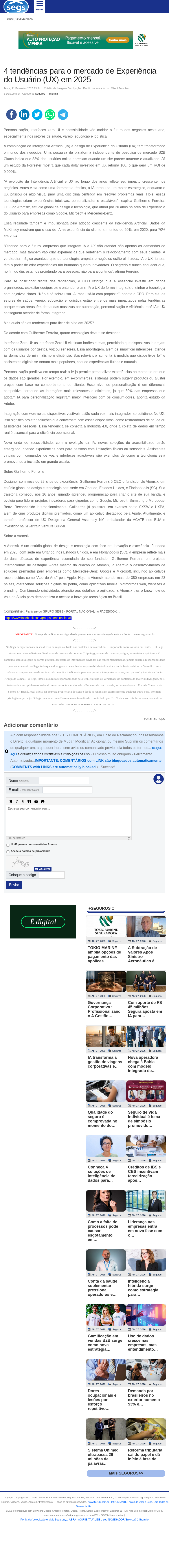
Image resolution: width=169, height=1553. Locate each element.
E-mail (24, 790)
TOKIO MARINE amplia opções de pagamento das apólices (104, 954)
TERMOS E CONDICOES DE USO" (98, 704)
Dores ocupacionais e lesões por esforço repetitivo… (102, 1400)
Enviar (14, 885)
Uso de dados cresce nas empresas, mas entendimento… (143, 1343)
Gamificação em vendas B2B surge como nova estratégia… (105, 1343)
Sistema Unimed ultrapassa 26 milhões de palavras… (103, 1457)
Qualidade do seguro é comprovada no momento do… (102, 1119)
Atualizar (44, 869)
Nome (19, 780)
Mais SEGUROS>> (126, 1473)
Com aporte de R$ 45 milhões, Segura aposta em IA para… (145, 1009)
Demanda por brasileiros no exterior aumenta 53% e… (144, 1397)
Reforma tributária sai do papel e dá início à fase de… (145, 1454)
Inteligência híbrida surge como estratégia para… (143, 1288)
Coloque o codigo (22, 875)
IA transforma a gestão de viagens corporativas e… (105, 1062)
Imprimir (53, 93)
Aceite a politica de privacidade (30, 851)
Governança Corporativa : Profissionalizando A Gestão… (104, 1009)
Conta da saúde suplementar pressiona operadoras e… (102, 1288)
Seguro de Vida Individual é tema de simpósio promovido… (144, 1119)
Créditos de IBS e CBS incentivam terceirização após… (144, 1174)
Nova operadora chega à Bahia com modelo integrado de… (143, 1064)
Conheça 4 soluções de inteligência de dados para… (101, 1174)
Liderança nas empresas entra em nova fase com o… (145, 1228)
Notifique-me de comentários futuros (34, 844)
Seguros (40, 93)
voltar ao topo (154, 718)
